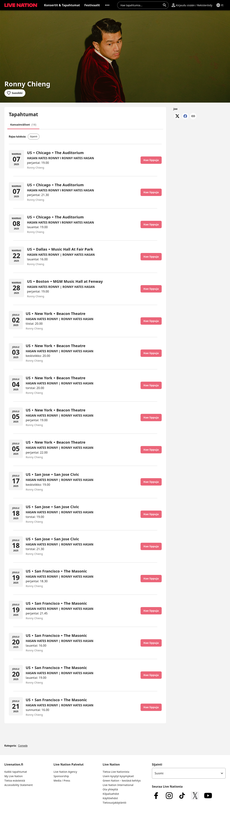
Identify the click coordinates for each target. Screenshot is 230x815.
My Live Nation (13, 776)
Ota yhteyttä (110, 789)
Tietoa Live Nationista (116, 771)
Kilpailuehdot (111, 794)
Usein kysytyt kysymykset (118, 776)
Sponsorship (61, 776)
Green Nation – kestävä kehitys (122, 780)
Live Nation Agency (65, 771)
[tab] (23, 124)
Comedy (23, 745)
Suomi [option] (159, 773)
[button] (20, 5)
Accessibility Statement (18, 785)
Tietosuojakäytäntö (114, 802)
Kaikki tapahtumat (15, 771)
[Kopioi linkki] (193, 116)
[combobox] (140, 5)
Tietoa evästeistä (14, 780)
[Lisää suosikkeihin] (14, 93)
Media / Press (62, 780)
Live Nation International (118, 785)
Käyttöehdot (110, 798)
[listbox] (188, 773)
